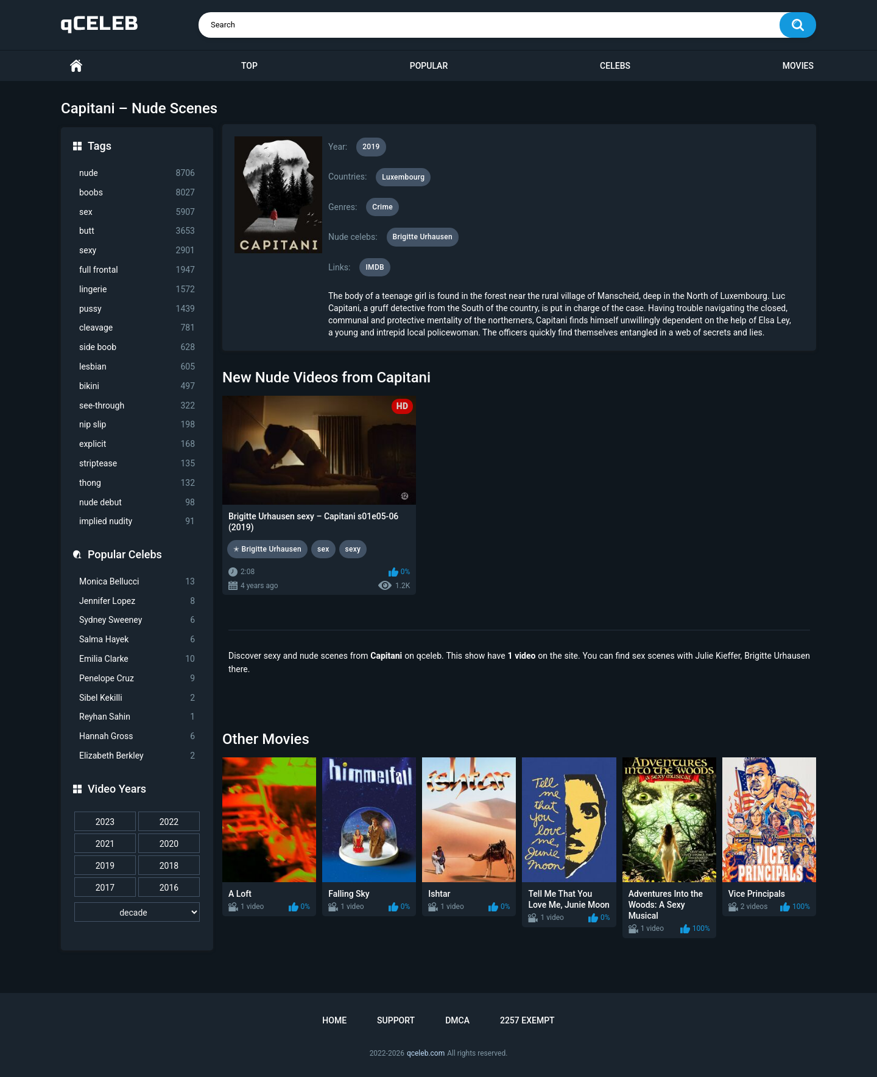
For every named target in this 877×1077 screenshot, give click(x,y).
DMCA (457, 1020)
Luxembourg (403, 177)
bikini (137, 386)
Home (76, 66)
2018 (169, 866)
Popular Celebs (125, 554)
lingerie (137, 289)
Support (396, 1020)
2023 (105, 822)
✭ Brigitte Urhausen (267, 549)
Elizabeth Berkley (137, 756)
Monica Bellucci (137, 582)
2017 (105, 888)
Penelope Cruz (137, 678)
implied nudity (137, 521)
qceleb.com (426, 1053)
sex (137, 212)
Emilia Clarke (137, 659)
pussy (137, 309)
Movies (798, 66)
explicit (137, 444)
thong (137, 483)
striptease (137, 463)
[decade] (137, 912)
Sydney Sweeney (137, 620)
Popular (429, 66)
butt (137, 231)
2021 (105, 844)
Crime (382, 207)
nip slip (137, 424)
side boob (137, 347)
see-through (137, 406)
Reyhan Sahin (137, 717)
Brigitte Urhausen (423, 237)
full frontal (137, 270)
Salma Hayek (137, 639)
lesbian (137, 367)
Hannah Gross (137, 736)
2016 (169, 888)
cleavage (137, 328)
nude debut (137, 502)
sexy (137, 250)
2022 (169, 822)
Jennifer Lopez (137, 601)
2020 (169, 844)
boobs (137, 193)
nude (137, 173)
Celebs (615, 66)
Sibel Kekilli (137, 698)
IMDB (374, 267)
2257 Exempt (527, 1020)
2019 (105, 866)
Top (249, 66)
